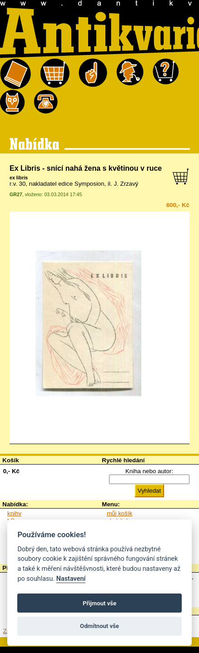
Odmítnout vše (99, 626)
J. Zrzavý (126, 183)
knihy (14, 513)
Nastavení (71, 579)
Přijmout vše (99, 603)
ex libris (19, 177)
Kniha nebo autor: (149, 471)
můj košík (119, 513)
